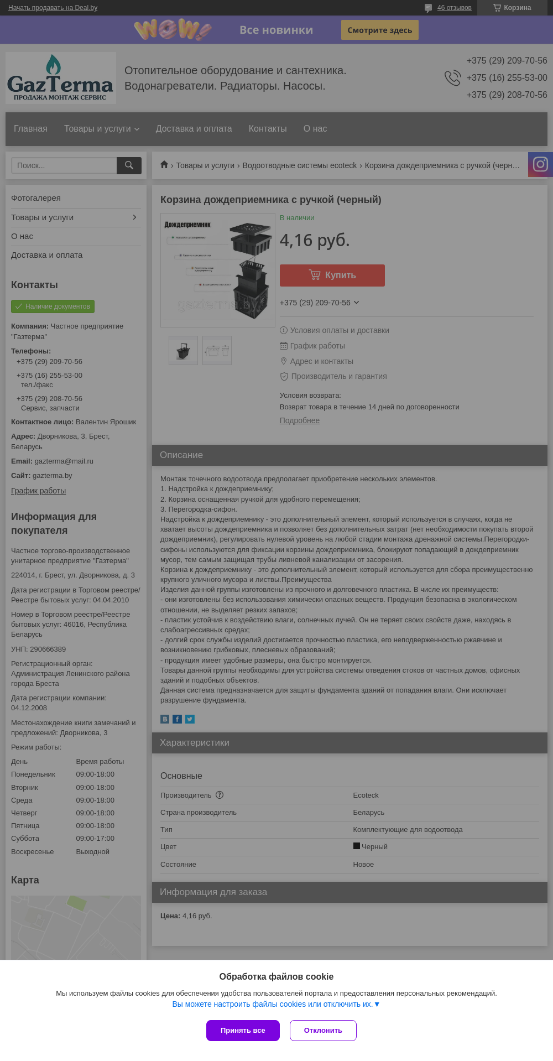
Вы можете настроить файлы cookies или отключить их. (272, 1005)
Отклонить (324, 1030)
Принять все (243, 1030)
